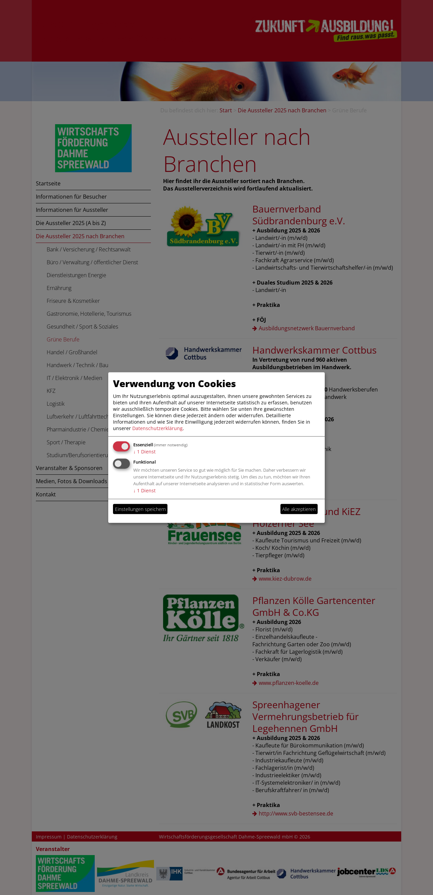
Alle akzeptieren (299, 509)
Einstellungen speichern (140, 509)
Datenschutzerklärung (157, 428)
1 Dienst (144, 451)
